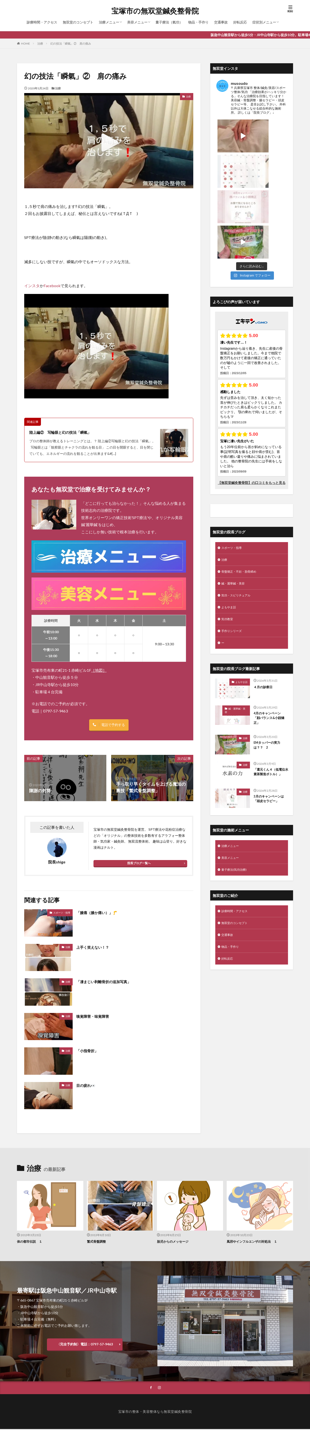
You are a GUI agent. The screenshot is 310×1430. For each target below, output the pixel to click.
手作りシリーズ (233, 566)
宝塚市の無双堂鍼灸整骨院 (155, 11)
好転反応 (240, 22)
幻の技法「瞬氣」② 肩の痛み (70, 43)
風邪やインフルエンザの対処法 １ (256, 1242)
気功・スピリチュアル (238, 528)
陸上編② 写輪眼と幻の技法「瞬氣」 (66, 432)
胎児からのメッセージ (175, 1242)
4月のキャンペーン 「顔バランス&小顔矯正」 (271, 655)
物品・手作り (198, 22)
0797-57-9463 (55, 711)
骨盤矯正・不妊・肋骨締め (241, 503)
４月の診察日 (264, 622)
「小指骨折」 (89, 1051)
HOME (25, 43)
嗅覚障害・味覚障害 (96, 1016)
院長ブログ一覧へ (139, 863)
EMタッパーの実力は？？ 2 (269, 684)
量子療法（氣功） (169, 22)
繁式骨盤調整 (98, 1242)
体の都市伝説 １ (31, 1242)
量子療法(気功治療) (235, 814)
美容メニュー (137, 22)
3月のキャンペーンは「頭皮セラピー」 (270, 742)
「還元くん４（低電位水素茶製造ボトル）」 (270, 713)
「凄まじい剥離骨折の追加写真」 (109, 982)
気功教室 (228, 553)
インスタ (32, 285)
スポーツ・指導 (61, 912)
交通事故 (221, 22)
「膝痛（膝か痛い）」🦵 (100, 913)
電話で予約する (113, 725)
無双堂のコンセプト (78, 22)
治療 (40, 43)
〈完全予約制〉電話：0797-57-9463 (85, 1344)
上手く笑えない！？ (96, 947)
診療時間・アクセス (42, 22)
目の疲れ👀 (87, 1085)
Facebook (52, 285)
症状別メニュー (264, 22)
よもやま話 (229, 540)
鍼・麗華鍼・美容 (234, 515)
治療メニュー (109, 22)
